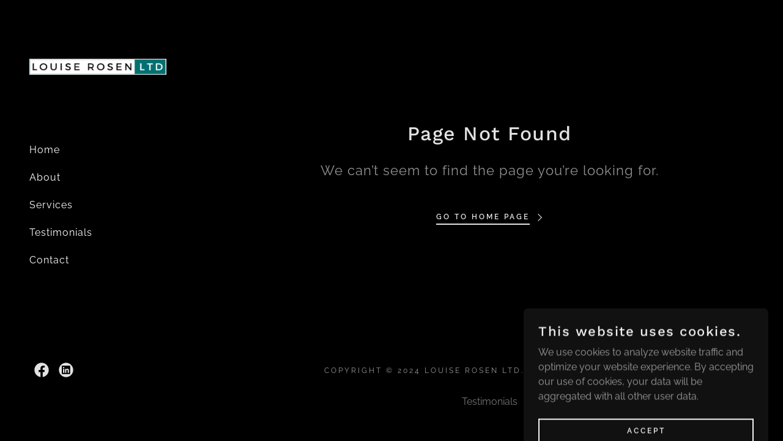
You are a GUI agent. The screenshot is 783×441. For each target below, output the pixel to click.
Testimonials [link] (60, 232)
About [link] (45, 177)
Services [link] (51, 205)
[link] (97, 66)
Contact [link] (49, 260)
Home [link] (44, 150)
